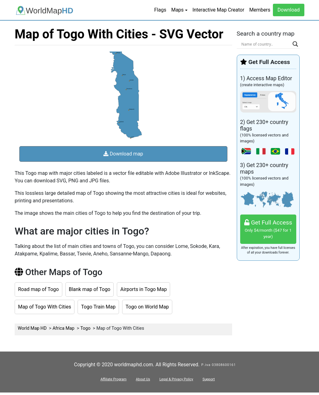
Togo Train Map (98, 307)
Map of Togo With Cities (44, 307)
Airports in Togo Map (143, 289)
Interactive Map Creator (218, 10)
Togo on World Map (147, 307)
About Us (143, 379)
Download (289, 10)
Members (259, 10)
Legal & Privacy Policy (176, 379)
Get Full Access (268, 229)
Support (208, 379)
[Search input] (265, 44)
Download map (123, 154)
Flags (160, 10)
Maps (177, 10)
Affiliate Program (113, 379)
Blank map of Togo (90, 289)
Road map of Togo (38, 289)
